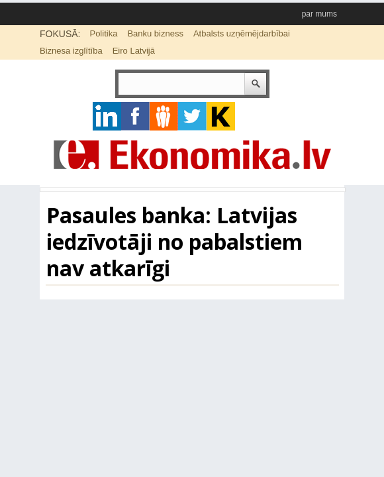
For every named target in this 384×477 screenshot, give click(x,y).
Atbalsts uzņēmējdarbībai (241, 33)
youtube (221, 116)
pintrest (164, 116)
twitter (192, 116)
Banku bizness (155, 33)
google (107, 116)
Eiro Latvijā (134, 51)
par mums (319, 14)
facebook (135, 116)
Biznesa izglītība (71, 51)
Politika (103, 33)
